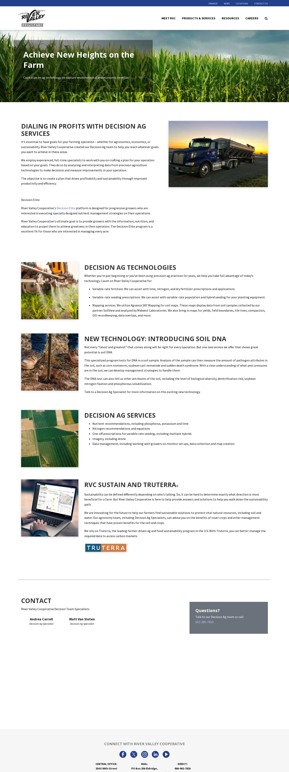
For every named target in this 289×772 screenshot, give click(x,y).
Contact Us (261, 3)
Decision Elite (66, 208)
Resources (230, 18)
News (227, 3)
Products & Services (198, 18)
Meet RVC (168, 18)
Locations (242, 3)
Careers (251, 18)
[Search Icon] (266, 18)
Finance (213, 3)
